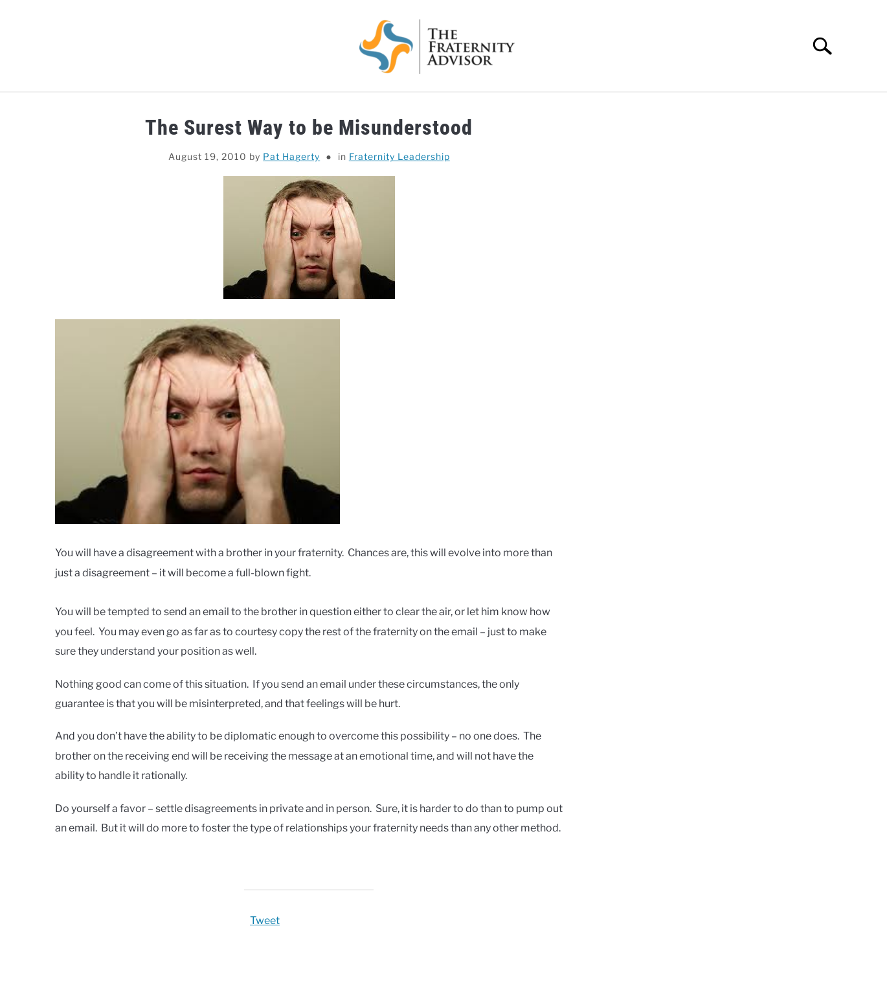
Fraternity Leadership (399, 156)
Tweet (265, 920)
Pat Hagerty (291, 156)
